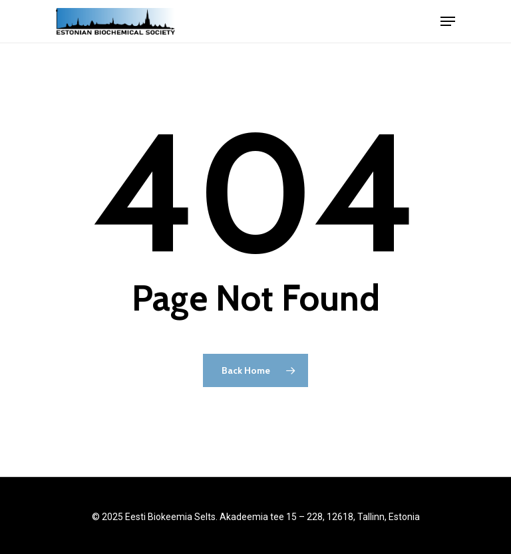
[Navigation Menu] (447, 21)
